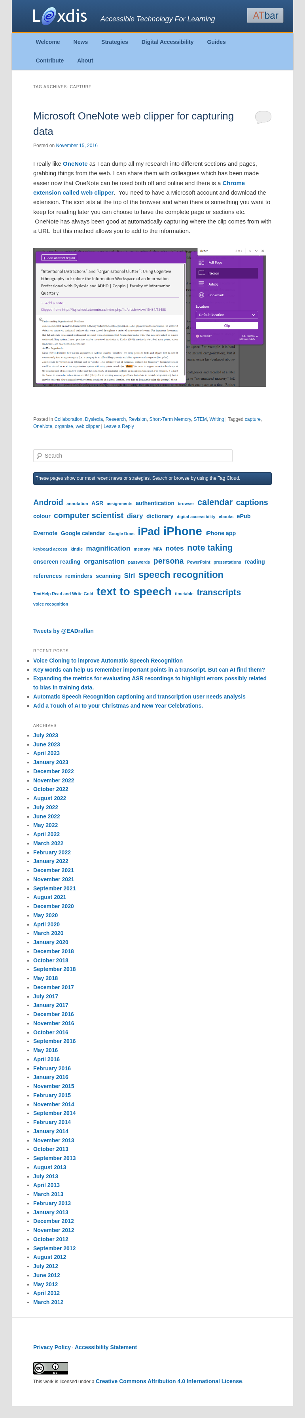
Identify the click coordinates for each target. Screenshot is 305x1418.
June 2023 (46, 744)
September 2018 (54, 969)
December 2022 (53, 771)
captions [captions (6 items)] (252, 502)
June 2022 (46, 816)
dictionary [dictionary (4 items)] (159, 516)
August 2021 (49, 897)
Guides (216, 42)
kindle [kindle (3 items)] (76, 549)
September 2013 (54, 1158)
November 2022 (53, 780)
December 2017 (53, 987)
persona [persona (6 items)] (168, 561)
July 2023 (45, 735)
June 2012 (46, 1275)
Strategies (114, 42)
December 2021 (53, 870)
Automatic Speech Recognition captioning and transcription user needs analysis (139, 696)
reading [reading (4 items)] (254, 561)
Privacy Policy (52, 1347)
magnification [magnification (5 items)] (108, 548)
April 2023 (46, 753)
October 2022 (50, 789)
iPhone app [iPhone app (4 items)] (220, 533)
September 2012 (54, 1248)
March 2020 (48, 933)
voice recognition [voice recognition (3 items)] (50, 604)
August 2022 (49, 798)
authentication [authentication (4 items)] (155, 503)
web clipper (88, 426)
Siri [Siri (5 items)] (129, 575)
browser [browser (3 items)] (186, 503)
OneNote (76, 163)
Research (116, 419)
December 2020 (53, 906)
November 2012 (53, 1230)
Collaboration (68, 419)
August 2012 (49, 1257)
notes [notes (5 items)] (175, 548)
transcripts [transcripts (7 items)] (219, 592)
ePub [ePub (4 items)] (244, 516)
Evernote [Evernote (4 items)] (45, 533)
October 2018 (50, 960)
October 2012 (50, 1239)
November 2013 (53, 1140)
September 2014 (54, 1113)
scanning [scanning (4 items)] (108, 576)
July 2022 (45, 807)
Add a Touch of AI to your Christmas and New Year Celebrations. (118, 705)
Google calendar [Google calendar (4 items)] (83, 533)
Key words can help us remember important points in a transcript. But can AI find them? (149, 669)
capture (253, 419)
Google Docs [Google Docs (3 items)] (121, 533)
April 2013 (46, 1185)
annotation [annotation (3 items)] (77, 503)
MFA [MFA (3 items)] (158, 549)
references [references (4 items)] (47, 576)
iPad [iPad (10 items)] (149, 532)
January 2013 (50, 1212)
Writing (216, 419)
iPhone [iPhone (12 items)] (182, 531)
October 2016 (50, 1032)
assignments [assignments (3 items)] (120, 503)
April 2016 (46, 1059)
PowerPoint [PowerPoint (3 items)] (198, 562)
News (81, 42)
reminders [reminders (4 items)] (79, 576)
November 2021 (53, 879)
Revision (138, 419)
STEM (199, 419)
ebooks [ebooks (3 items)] (226, 516)
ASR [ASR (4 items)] (97, 503)
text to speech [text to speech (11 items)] (134, 591)
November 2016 (53, 1023)
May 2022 (45, 825)
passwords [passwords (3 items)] (139, 562)
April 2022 (46, 834)
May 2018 (45, 978)
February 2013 (52, 1203)
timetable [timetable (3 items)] (184, 593)
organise (64, 426)
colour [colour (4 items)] (42, 516)
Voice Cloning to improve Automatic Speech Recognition (108, 660)
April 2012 (46, 1293)
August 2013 (49, 1167)
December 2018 (53, 951)
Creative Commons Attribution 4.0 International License (169, 1381)
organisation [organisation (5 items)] (104, 561)
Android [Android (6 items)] (48, 502)
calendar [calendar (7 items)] (215, 502)
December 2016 (53, 1014)
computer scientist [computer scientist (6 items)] (88, 515)
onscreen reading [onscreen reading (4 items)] (56, 561)
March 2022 (48, 843)
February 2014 (52, 1122)
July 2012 (45, 1266)
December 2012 (53, 1221)
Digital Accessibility (168, 42)
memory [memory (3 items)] (142, 549)
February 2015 (52, 1095)
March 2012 (48, 1302)
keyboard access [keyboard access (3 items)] (50, 549)
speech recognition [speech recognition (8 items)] (181, 575)
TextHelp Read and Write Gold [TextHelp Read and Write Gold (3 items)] (63, 593)
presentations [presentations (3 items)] (227, 562)
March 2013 (48, 1194)
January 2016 (50, 1077)
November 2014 (53, 1104)
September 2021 (54, 888)
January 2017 (50, 1005)
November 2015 (53, 1086)
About (85, 60)
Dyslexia (94, 419)
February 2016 (52, 1068)
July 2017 (45, 996)
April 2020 (46, 924)
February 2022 (52, 852)
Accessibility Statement (106, 1347)
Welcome (48, 42)
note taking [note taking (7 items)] (210, 548)
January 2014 (50, 1131)
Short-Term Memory (170, 419)
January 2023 (50, 762)
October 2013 (50, 1149)
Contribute (50, 60)
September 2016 (54, 1041)
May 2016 (45, 1050)
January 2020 (50, 942)
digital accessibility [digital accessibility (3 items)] (196, 516)
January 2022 (50, 861)
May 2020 (45, 915)
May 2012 (45, 1284)
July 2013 (45, 1176)
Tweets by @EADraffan (63, 631)
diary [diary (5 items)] (135, 516)
